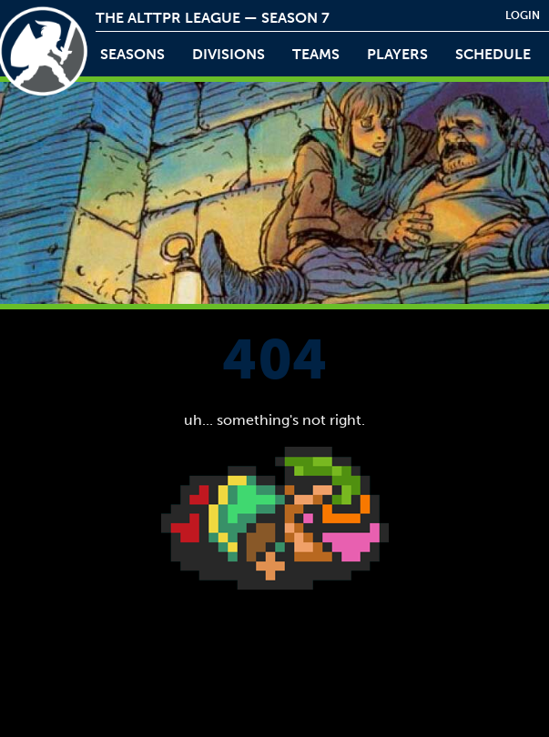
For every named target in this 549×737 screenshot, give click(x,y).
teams (316, 54)
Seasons (132, 54)
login (522, 15)
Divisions (228, 54)
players (397, 54)
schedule (493, 54)
